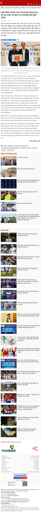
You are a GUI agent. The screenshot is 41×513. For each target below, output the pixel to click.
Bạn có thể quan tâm (9, 154)
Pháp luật (36, 462)
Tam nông (36, 468)
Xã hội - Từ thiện (31, 7)
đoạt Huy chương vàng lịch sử (21, 146)
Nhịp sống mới (5, 468)
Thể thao (3, 466)
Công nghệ (4, 462)
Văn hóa (37, 464)
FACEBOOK (17, 477)
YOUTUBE (24, 477)
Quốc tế (3, 464)
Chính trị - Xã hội (19, 7)
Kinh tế (3, 460)
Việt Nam (10, 146)
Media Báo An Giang (33, 471)
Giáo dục (36, 460)
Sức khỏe (36, 466)
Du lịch (37, 470)
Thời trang (4, 470)
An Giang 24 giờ (8, 7)
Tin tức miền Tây (5, 471)
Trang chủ (4, 456)
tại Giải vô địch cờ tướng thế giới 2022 (10, 148)
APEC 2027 (23, 148)
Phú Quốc (34, 148)
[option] (20, 449)
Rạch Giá (29, 148)
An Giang (3, 150)
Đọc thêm (5, 230)
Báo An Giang (10, 150)
